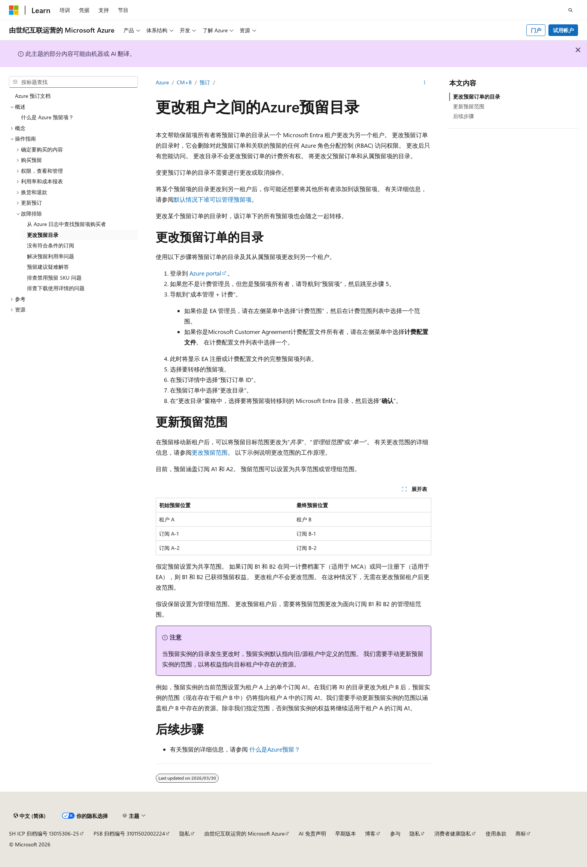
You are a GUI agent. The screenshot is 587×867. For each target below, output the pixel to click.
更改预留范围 (210, 452)
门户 (536, 30)
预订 (205, 82)
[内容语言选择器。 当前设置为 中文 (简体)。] (29, 816)
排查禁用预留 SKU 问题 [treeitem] (54, 277)
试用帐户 (563, 30)
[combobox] (73, 82)
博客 (370, 833)
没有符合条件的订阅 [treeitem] (50, 245)
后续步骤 (463, 116)
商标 (520, 833)
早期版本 (345, 833)
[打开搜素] (570, 10)
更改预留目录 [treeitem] (42, 234)
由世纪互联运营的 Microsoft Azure (244, 833)
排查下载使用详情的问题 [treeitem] (56, 288)
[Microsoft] (14, 10)
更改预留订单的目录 (476, 96)
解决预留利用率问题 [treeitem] (50, 256)
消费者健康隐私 (452, 833)
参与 (395, 833)
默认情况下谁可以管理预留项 (213, 199)
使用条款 (496, 833)
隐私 (184, 833)
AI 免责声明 (312, 833)
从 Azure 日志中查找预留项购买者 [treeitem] (66, 224)
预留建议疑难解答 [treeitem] (48, 266)
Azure (162, 82)
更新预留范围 (468, 106)
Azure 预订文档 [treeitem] (33, 95)
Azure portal (205, 273)
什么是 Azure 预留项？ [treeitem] (47, 117)
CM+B (184, 82)
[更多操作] (424, 83)
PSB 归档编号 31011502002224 (129, 833)
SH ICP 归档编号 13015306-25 (44, 833)
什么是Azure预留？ (274, 749)
